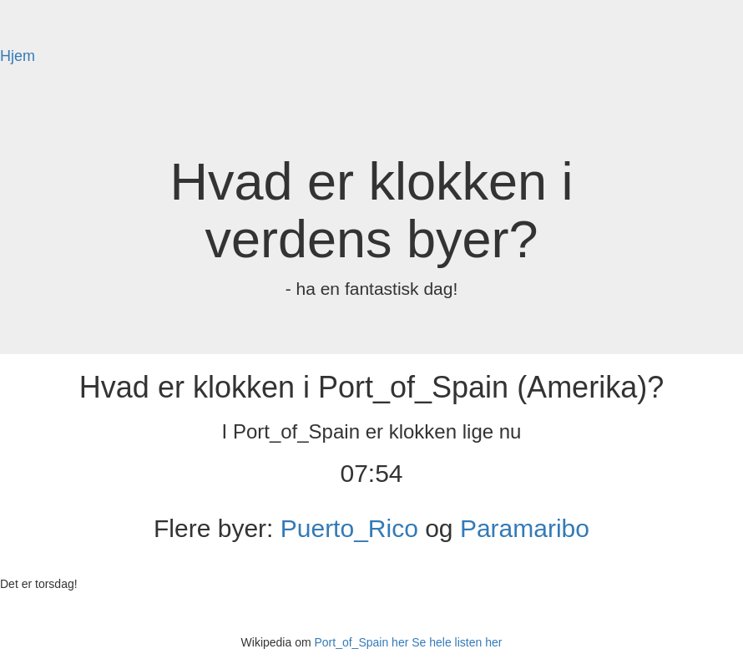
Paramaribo (524, 528)
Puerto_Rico (349, 528)
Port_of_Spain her (361, 642)
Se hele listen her (457, 642)
